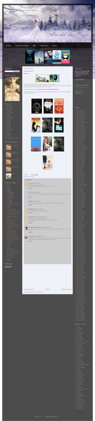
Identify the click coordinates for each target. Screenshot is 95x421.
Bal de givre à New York (11, 231)
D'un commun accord (11, 209)
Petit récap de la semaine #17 (13, 235)
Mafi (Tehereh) (79, 234)
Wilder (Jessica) (79, 314)
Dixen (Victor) (79, 166)
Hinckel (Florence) (80, 202)
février (8, 200)
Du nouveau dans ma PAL (81, 341)
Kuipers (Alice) (79, 220)
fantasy (7, 118)
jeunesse (8, 106)
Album (7, 114)
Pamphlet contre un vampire (12, 216)
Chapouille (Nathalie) (80, 149)
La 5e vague (9, 228)
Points (77, 369)
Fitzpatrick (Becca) (80, 178)
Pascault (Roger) (79, 257)
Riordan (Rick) (79, 264)
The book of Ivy (10, 219)
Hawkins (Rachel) (79, 197)
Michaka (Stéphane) (80, 244)
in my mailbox (79, 396)
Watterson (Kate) (79, 308)
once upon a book (79, 403)
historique (8, 123)
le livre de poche (79, 400)
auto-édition (78, 384)
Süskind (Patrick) (79, 287)
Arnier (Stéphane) (79, 117)
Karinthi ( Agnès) (79, 214)
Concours (78, 340)
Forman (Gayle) (79, 179)
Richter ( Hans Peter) (80, 263)
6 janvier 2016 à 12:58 (45, 227)
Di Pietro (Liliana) (79, 164)
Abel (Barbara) (79, 111)
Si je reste (9, 218)
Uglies (8, 246)
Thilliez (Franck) (79, 294)
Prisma (77, 370)
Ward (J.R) (78, 303)
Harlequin (78, 344)
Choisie (8, 245)
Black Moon (78, 334)
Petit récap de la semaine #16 (13, 253)
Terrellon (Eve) (79, 290)
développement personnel (11, 138)
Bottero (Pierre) (79, 132)
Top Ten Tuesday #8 (11, 233)
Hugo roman (78, 346)
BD (6, 132)
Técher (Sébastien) (80, 299)
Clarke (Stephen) (79, 154)
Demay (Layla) (79, 163)
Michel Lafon (78, 355)
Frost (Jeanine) (79, 182)
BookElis (78, 335)
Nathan (77, 360)
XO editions (78, 382)
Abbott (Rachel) (79, 110)
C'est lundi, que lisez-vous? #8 (15, 145)
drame (7, 120)
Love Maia (78, 231)
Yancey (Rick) (79, 319)
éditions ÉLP (78, 408)
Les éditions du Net (80, 349)
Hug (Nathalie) (79, 204)
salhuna (30, 201)
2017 (7, 189)
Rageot (77, 372)
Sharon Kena (79, 376)
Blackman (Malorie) (80, 131)
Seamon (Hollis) (79, 278)
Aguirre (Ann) (79, 113)
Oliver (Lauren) (79, 255)
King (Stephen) (79, 219)
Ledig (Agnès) (79, 226)
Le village (9, 243)
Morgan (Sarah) (79, 247)
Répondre (30, 188)
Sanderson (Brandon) (80, 276)
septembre (9, 197)
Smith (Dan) (78, 285)
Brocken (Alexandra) (80, 137)
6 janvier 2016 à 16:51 (39, 236)
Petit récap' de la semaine (81, 364)
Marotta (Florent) (79, 237)
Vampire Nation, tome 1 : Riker (13, 214)
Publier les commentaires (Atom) (35, 292)
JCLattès (78, 347)
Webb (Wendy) (79, 309)
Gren (29, 192)
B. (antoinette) (79, 120)
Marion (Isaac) (79, 235)
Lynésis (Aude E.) (79, 232)
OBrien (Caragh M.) (80, 252)
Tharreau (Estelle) (80, 293)
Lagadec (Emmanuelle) (81, 222)
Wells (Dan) (78, 311)
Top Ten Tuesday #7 (11, 248)
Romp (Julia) (78, 266)
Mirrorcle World (42, 416)
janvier (8, 202)
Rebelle (8, 205)
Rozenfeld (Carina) (80, 272)
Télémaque (78, 381)
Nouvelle (7, 130)
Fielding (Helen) (79, 175)
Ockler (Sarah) (79, 253)
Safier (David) (79, 273)
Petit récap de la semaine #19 (13, 212)
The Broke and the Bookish (32, 86)
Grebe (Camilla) (79, 188)
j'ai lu (77, 397)
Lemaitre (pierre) (79, 228)
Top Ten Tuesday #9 (11, 221)
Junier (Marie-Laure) (80, 213)
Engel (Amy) (78, 172)
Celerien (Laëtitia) (79, 146)
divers (77, 391)
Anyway (78, 329)
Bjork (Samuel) (79, 128)
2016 (7, 190)
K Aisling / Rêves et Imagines (34, 227)
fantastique (8, 108)
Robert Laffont (79, 375)
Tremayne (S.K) (79, 296)
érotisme (7, 135)
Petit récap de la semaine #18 (13, 226)
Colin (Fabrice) (79, 157)
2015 (7, 259)
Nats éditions (79, 361)
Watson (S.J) (79, 306)
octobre (8, 195)
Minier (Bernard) (79, 246)
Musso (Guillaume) (80, 250)
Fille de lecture (31, 236)
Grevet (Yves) (79, 191)
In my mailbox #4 (10, 241)
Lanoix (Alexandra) (80, 225)
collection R (78, 390)
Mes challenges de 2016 (12, 250)
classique (8, 133)
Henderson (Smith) (80, 199)
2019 (7, 185)
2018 (7, 187)
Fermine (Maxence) (80, 173)
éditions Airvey (79, 406)
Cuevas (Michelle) (80, 158)
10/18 (77, 326)
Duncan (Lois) (79, 167)
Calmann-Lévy (79, 338)
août (8, 199)
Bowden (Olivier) (79, 135)
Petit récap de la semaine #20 (13, 204)
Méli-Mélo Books (31, 209)
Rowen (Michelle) (79, 269)
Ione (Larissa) (79, 207)
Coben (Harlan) (79, 155)
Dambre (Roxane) (79, 160)
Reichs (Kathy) (79, 261)
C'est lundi (78, 337)
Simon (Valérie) (79, 282)
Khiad (29, 183)
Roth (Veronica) (79, 267)
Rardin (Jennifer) (79, 260)
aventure (7, 126)
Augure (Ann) (79, 119)
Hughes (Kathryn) (79, 205)
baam (77, 385)
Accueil (8, 46)
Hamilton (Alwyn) (79, 193)
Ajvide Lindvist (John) (80, 114)
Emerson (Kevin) (79, 170)
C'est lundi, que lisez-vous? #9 (13, 211)
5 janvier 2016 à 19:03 (42, 217)
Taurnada (78, 378)
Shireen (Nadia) (79, 281)
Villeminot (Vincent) (80, 302)
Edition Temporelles (80, 343)
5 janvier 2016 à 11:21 (35, 192)
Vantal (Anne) (79, 300)
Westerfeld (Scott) (80, 312)
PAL (34, 46)
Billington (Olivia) (79, 126)
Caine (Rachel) (79, 138)
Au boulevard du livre (33, 217)
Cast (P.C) (78, 143)
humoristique (8, 129)
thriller (7, 111)
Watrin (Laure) (79, 305)
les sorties (78, 402)
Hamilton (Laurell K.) (80, 195)
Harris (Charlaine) (79, 196)
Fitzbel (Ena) (78, 176)
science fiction (9, 112)
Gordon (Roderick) (80, 185)
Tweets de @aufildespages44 (81, 87)
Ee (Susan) (78, 169)
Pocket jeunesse (79, 367)
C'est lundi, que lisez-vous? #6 (15, 167)
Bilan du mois (79, 332)
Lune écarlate (79, 354)
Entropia (8, 207)
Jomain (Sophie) (79, 211)
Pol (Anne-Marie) (79, 258)
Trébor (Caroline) (79, 297)
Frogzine (49, 86)
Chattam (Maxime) (80, 151)
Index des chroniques (22, 46)
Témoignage (8, 136)
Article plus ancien (66, 289)
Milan (77, 358)
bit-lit (7, 115)
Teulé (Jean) (78, 291)
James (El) (78, 208)
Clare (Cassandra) (80, 152)
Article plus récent (29, 289)
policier (7, 121)
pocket (77, 405)
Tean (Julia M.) (79, 288)
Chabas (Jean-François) (81, 148)
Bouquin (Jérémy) (79, 134)
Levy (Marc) (78, 229)
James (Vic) (78, 210)
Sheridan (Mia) (79, 279)
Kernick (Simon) (79, 217)
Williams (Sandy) (79, 317)
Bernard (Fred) (79, 125)
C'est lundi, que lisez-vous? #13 (15, 160)
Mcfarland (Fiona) (79, 240)
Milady (77, 356)
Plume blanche (79, 366)
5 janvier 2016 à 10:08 (35, 183)
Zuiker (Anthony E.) (80, 320)
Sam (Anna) (78, 275)
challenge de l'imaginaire (81, 388)
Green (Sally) (79, 190)
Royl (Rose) (78, 270)
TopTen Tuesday (30, 176)
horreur (7, 124)
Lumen (77, 352)
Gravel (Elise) (79, 187)
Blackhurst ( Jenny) (80, 129)
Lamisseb (78, 223)
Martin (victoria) (79, 238)
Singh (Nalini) (79, 284)
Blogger (58, 416)
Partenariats (78, 363)
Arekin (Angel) (79, 116)
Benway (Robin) (79, 123)
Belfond (77, 331)
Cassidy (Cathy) (79, 140)
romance (7, 109)
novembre (9, 193)
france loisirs (78, 394)
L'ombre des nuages (11, 230)
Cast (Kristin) (79, 142)
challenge (78, 387)
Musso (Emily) (79, 249)
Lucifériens (78, 350)
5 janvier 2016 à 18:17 (40, 209)
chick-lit (7, 127)
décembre (9, 192)
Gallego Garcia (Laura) (81, 184)
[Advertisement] (47, 276)
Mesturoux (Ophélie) (80, 241)
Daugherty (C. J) (79, 161)
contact (54, 46)
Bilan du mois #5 (10, 257)
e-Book (77, 393)
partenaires (44, 46)
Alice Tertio (78, 328)
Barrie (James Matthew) (81, 122)
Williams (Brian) (79, 316)
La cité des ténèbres (11, 223)
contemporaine (9, 117)
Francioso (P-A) (79, 181)
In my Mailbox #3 (10, 255)
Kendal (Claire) (79, 216)
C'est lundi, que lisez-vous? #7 (15, 153)
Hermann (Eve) (79, 201)
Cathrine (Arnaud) (79, 145)
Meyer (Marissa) (79, 243)
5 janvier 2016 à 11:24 (36, 201)
